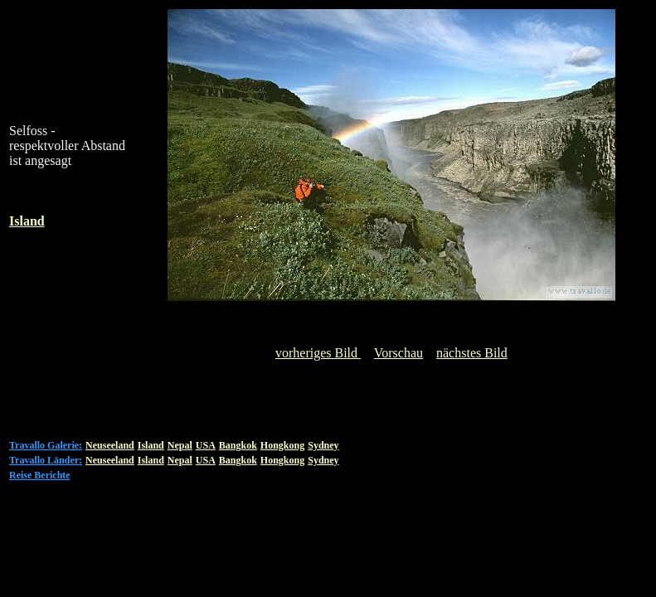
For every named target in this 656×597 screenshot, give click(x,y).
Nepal (180, 445)
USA (206, 445)
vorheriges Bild (318, 353)
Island (151, 445)
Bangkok (238, 445)
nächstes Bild (472, 353)
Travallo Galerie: (45, 445)
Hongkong (282, 445)
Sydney (323, 445)
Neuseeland (109, 445)
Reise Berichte (39, 475)
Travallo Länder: (45, 460)
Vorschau (398, 353)
